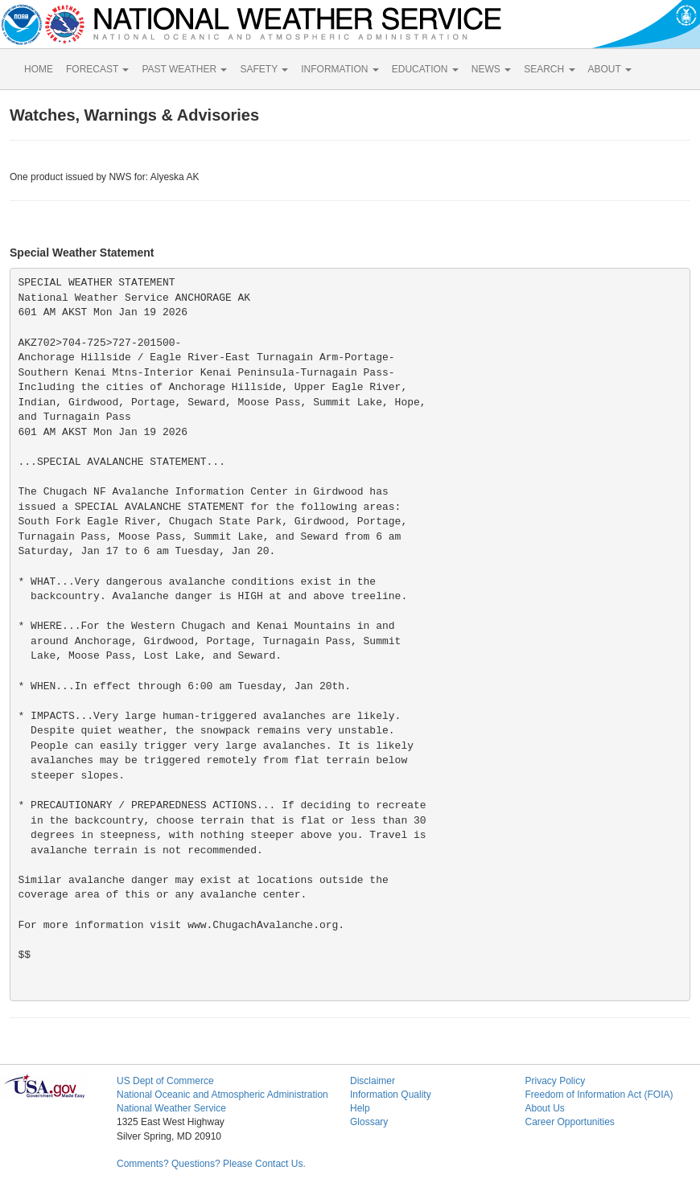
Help (360, 1108)
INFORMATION (339, 69)
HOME (38, 69)
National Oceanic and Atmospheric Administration (222, 1094)
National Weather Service (171, 1108)
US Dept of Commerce (165, 1081)
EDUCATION (425, 69)
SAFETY (264, 69)
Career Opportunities (569, 1122)
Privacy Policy (555, 1081)
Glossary (369, 1122)
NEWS (491, 69)
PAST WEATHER (184, 69)
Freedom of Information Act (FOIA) (599, 1094)
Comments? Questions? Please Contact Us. (211, 1163)
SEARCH (549, 69)
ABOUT (610, 69)
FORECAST (97, 69)
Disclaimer (372, 1081)
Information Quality (390, 1094)
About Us (544, 1108)
